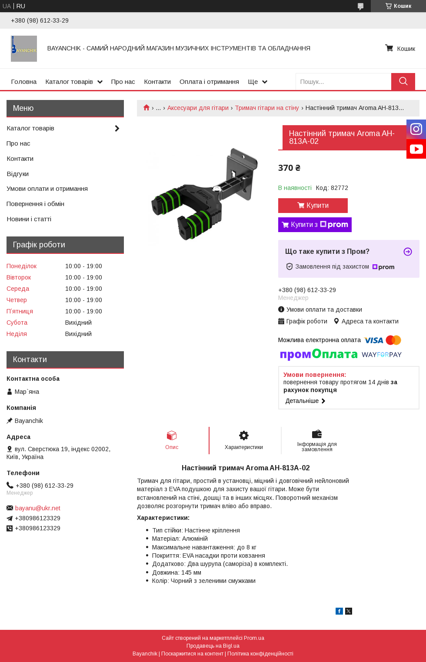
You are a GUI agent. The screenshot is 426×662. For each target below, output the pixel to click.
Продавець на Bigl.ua (213, 646)
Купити (317, 205)
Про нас (123, 81)
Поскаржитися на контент (192, 654)
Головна (24, 81)
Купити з (319, 225)
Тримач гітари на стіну (267, 107)
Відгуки (18, 173)
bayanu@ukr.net (37, 508)
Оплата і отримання (209, 81)
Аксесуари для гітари (198, 107)
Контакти (157, 81)
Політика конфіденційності (260, 654)
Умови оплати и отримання (47, 188)
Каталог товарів (69, 81)
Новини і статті (29, 219)
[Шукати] (403, 81)
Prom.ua (254, 638)
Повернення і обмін (35, 203)
